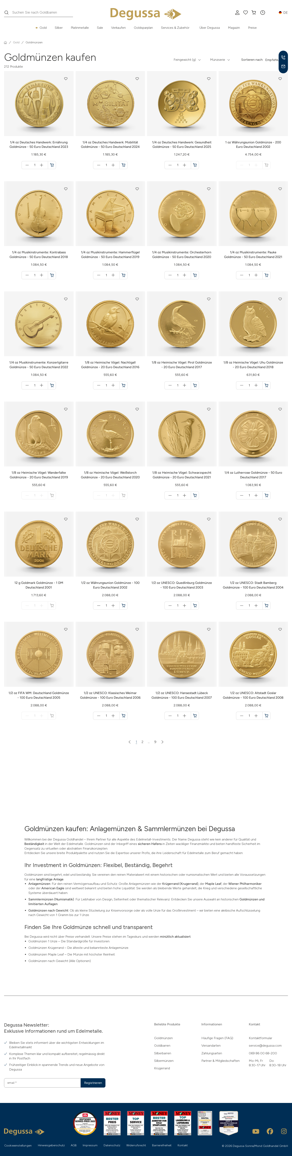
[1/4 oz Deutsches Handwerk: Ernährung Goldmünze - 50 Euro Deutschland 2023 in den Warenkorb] (52, 165)
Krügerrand (162, 1068)
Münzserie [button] (217, 60)
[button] (263, 13)
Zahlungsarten (211, 1053)
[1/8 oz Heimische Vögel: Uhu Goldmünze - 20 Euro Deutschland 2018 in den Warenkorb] (266, 385)
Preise (252, 28)
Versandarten (211, 1045)
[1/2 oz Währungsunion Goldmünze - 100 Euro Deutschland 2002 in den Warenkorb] (123, 605)
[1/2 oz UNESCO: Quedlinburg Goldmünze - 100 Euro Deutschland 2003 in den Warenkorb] (195, 605)
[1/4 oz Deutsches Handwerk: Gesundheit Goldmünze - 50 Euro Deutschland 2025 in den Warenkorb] (195, 165)
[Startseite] (5, 42)
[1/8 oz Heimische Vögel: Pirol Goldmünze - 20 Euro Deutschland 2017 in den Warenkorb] (195, 385)
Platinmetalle (80, 28)
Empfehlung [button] (274, 60)
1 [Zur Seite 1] (136, 742)
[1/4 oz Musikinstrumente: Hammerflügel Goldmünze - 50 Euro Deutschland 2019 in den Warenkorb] (123, 275)
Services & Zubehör (175, 28)
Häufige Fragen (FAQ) (217, 1038)
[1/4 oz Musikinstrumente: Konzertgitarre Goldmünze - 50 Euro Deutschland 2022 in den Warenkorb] (52, 385)
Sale (100, 28)
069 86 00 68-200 (263, 1053)
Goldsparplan (143, 28)
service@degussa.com (265, 1045)
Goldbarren (162, 1045)
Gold (43, 28)
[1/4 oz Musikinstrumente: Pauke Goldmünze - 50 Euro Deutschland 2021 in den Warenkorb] (266, 275)
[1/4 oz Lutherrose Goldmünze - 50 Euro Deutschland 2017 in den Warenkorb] (266, 495)
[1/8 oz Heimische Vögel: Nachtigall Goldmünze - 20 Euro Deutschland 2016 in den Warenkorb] (123, 385)
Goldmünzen (163, 1038)
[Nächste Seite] (162, 741)
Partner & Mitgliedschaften (220, 1061)
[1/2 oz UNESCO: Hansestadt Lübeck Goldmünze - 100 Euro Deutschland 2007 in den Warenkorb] (195, 716)
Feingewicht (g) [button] (185, 60)
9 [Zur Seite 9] (155, 742)
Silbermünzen (164, 1061)
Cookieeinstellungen (18, 1145)
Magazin (234, 28)
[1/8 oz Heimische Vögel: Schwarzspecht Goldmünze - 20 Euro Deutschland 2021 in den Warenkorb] (195, 495)
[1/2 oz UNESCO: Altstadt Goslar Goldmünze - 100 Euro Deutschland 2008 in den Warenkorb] (266, 716)
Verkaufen (118, 28)
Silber (59, 28)
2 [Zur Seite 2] (142, 742)
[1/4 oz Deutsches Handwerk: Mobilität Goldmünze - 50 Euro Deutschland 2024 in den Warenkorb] (123, 165)
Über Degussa (210, 28)
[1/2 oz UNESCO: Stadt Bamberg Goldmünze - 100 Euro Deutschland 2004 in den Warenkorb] (266, 605)
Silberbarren (162, 1053)
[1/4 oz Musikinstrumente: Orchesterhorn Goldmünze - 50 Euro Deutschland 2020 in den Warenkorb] (195, 275)
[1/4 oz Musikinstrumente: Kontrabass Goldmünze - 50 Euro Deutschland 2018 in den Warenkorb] (52, 275)
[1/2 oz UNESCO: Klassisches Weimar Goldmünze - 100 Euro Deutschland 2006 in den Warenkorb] (123, 716)
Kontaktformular (260, 1038)
